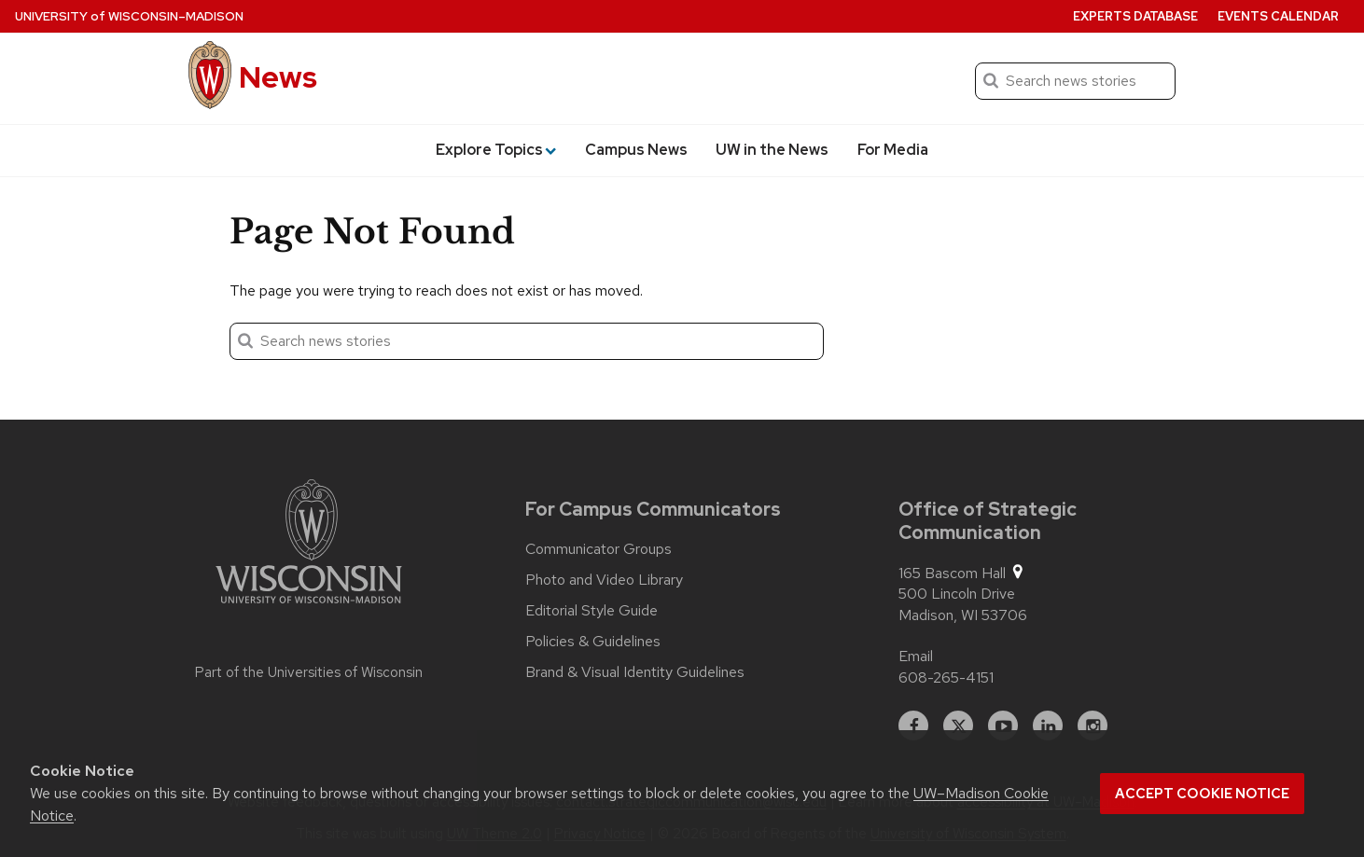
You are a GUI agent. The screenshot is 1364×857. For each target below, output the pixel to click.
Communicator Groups (598, 549)
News (278, 77)
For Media (892, 149)
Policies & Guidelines (593, 641)
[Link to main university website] (309, 544)
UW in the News (772, 149)
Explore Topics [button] (496, 149)
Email (915, 656)
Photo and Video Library (604, 580)
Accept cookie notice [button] (1202, 793)
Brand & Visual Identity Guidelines (635, 672)
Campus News (636, 149)
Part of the (309, 672)
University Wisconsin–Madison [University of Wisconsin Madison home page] (129, 16)
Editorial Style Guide (591, 610)
